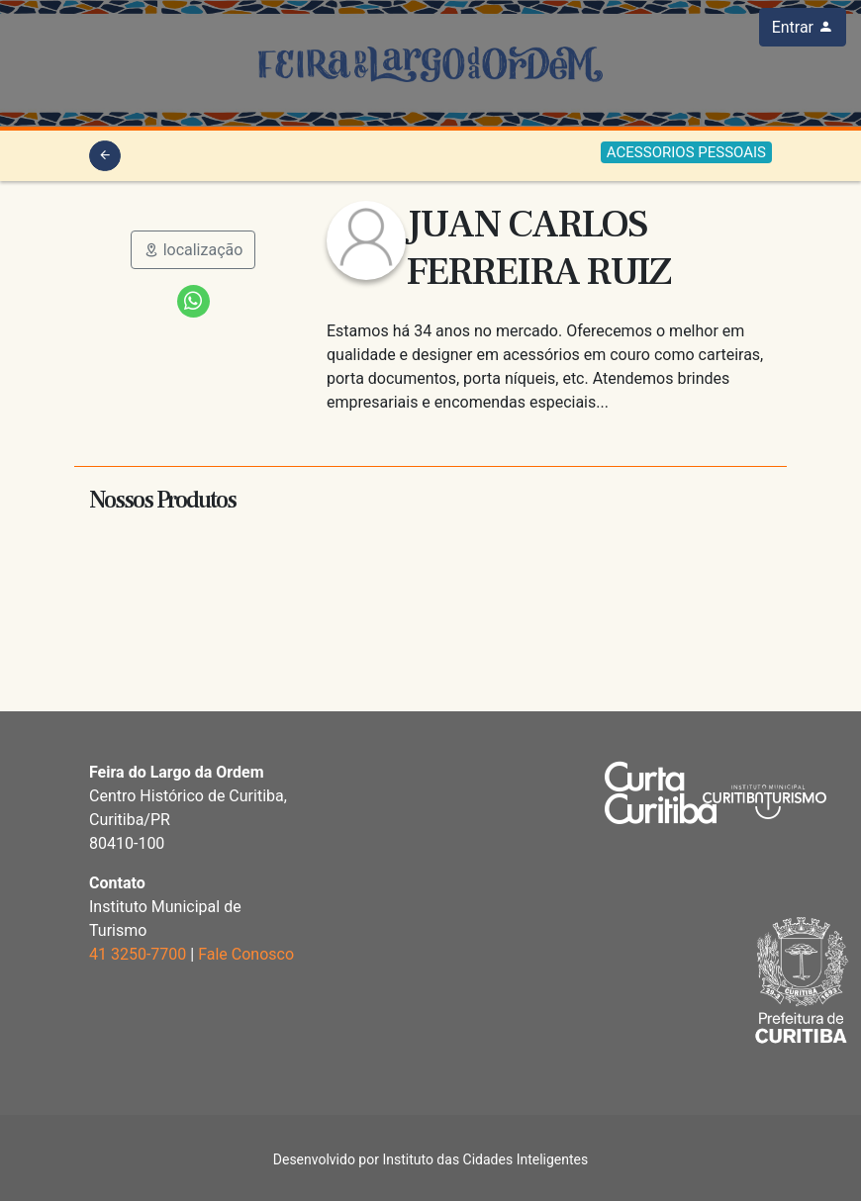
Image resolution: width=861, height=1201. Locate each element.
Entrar (802, 27)
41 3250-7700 (137, 954)
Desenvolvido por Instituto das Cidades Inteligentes (430, 1159)
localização (193, 249)
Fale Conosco (246, 954)
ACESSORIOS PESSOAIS (686, 152)
